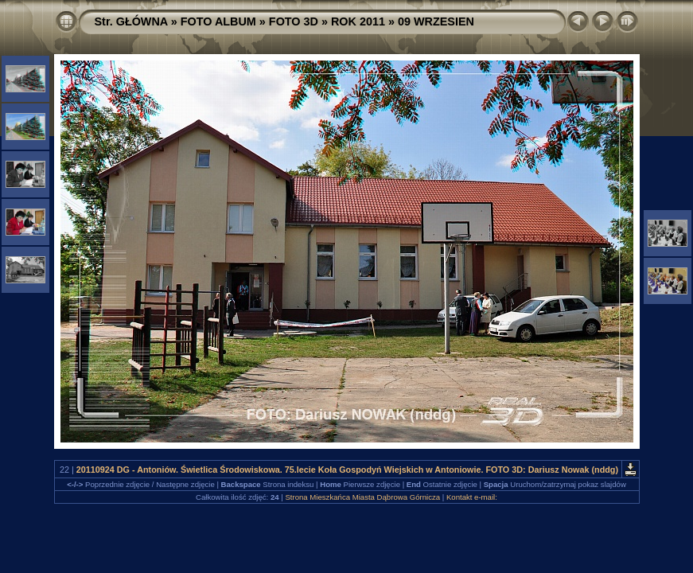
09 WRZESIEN (436, 21)
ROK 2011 (358, 21)
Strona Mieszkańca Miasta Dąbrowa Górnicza (362, 497)
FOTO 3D (293, 21)
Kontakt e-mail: (471, 497)
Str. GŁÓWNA (131, 21)
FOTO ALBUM (218, 21)
